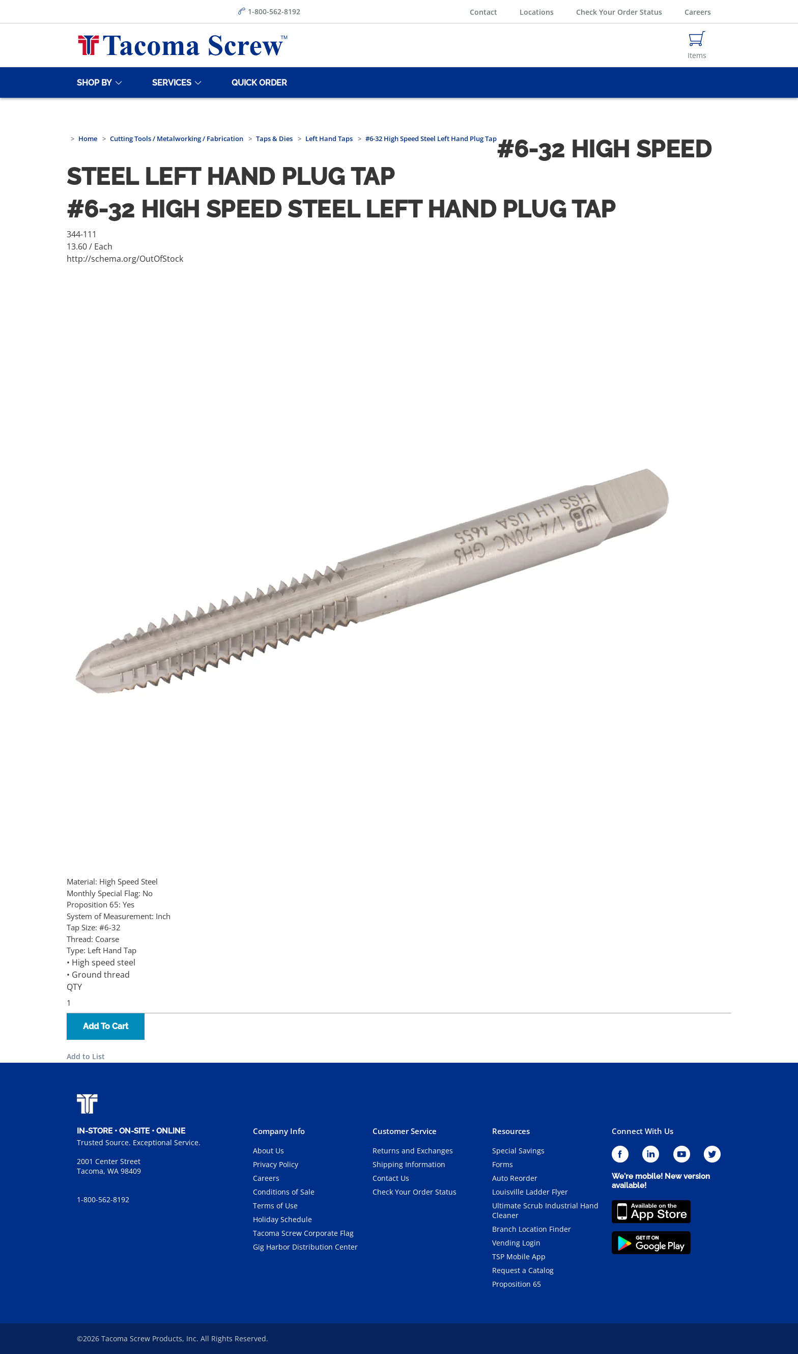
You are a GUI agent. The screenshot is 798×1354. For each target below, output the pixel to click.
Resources (511, 1131)
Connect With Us (642, 1131)
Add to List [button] (86, 1056)
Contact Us (391, 1178)
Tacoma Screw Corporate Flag (303, 1233)
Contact (483, 12)
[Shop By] (92, 82)
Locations (537, 12)
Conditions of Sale (284, 1192)
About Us (268, 1150)
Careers (698, 12)
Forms (502, 1164)
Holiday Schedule (282, 1219)
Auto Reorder (514, 1178)
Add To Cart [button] (105, 1026)
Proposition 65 (516, 1284)
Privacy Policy (275, 1164)
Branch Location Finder (531, 1229)
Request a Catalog (523, 1270)
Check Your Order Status (619, 12)
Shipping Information (409, 1164)
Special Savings (518, 1150)
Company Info (279, 1131)
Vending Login (516, 1243)
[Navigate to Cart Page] (697, 45)
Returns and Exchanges (413, 1150)
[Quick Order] (257, 82)
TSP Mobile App (519, 1256)
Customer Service (405, 1131)
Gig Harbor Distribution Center (305, 1247)
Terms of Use (275, 1205)
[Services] (170, 82)
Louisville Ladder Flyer (530, 1192)
